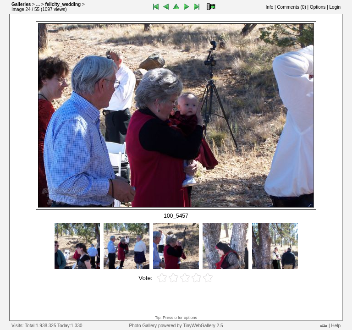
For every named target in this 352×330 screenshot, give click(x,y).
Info (270, 7)
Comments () (291, 7)
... (38, 4)
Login (335, 7)
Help (336, 325)
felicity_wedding (63, 4)
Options (317, 7)
